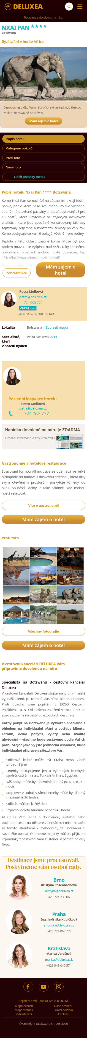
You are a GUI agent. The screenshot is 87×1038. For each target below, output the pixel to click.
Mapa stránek (24, 1010)
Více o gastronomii (43, 505)
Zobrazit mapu (57, 327)
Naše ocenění (63, 1006)
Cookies (63, 1014)
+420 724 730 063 (58, 897)
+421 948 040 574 (58, 965)
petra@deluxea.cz (32, 297)
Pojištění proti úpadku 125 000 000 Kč (43, 1001)
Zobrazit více (16, 273)
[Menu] (78, 6)
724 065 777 (33, 302)
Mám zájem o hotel (43, 121)
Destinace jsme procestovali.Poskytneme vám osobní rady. (43, 863)
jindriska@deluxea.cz (59, 925)
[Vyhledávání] (69, 7)
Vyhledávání (24, 1014)
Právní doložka (63, 1010)
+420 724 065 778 (58, 931)
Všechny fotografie (43, 631)
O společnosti (24, 1006)
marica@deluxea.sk (59, 959)
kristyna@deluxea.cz (58, 891)
